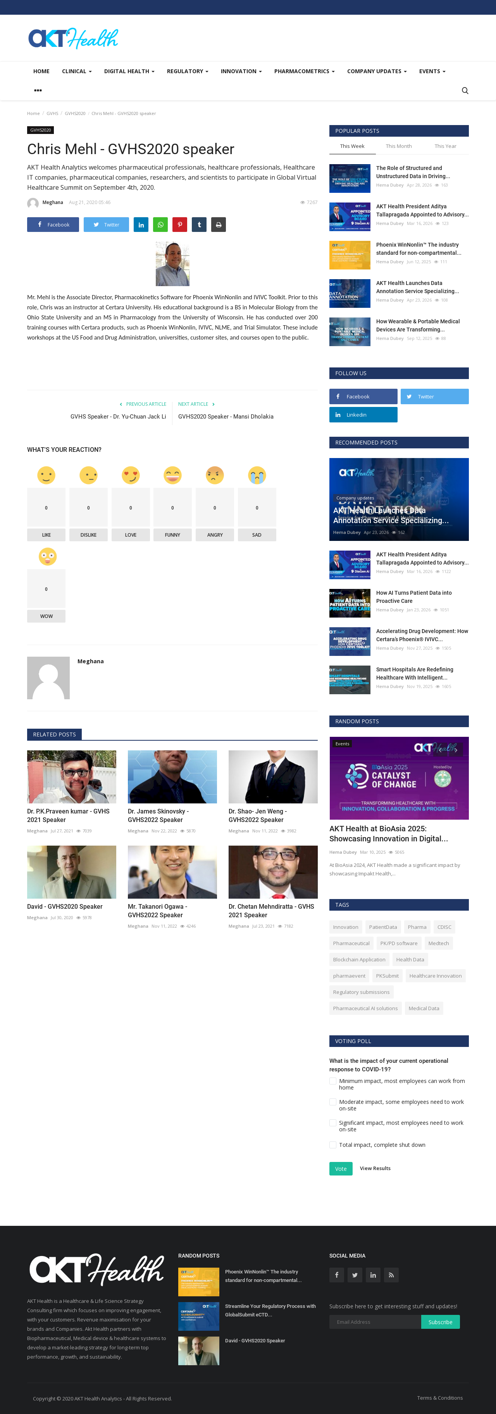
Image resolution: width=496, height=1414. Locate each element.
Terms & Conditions (440, 1397)
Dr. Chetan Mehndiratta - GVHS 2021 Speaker (271, 911)
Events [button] (432, 71)
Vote (341, 1168)
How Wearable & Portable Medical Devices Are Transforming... (418, 325)
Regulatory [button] (187, 71)
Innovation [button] (241, 71)
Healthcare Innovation (436, 975)
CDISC (444, 926)
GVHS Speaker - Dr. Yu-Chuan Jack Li (118, 416)
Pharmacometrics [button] (304, 71)
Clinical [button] (77, 71)
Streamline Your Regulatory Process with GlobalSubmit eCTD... (270, 1310)
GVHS (52, 113)
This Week (352, 145)
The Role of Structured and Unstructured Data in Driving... (413, 172)
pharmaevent (349, 975)
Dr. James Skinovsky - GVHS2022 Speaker (158, 816)
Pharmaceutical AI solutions (365, 1008)
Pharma (417, 926)
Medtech (439, 943)
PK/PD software (399, 943)
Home (41, 71)
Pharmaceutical (351, 943)
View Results (375, 1168)
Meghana (45, 203)
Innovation (345, 926)
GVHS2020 (75, 113)
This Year (445, 145)
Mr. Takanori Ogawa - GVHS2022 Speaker (157, 911)
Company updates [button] (377, 71)
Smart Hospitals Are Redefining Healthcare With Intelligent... (414, 673)
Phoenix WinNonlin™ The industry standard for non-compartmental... (419, 249)
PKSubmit (387, 975)
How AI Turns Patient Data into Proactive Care (414, 597)
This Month (399, 145)
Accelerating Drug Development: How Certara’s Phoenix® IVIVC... (422, 635)
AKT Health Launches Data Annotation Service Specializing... (417, 287)
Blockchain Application (359, 959)
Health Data (410, 959)
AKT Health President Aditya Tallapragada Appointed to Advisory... (422, 210)
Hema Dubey (390, 185)
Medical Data (424, 1008)
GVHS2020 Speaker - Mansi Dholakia (226, 416)
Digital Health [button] (129, 71)
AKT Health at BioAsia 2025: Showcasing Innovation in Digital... (388, 833)
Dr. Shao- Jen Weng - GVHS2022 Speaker (258, 816)
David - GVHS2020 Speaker (65, 906)
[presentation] (440, 750)
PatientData (383, 926)
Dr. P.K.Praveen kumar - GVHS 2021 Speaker (68, 816)
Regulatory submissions (361, 991)
